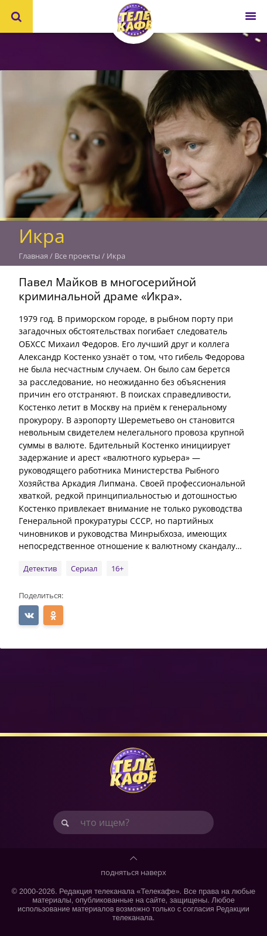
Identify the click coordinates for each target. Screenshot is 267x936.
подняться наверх (133, 872)
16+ (117, 568)
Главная (33, 256)
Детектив (40, 568)
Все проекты (77, 256)
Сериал (84, 568)
